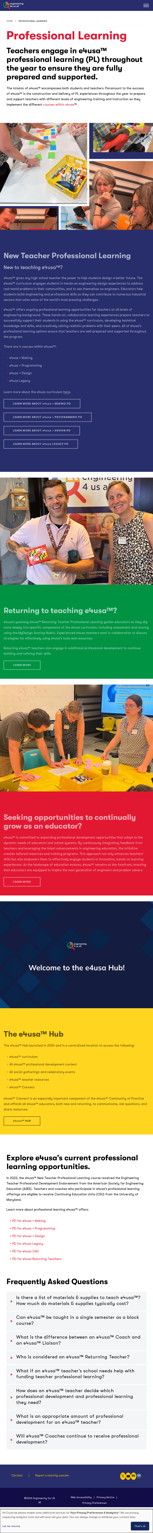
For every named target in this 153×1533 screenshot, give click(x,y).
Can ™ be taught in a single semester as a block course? (77, 1320)
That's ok (140, 1526)
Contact (17, 1475)
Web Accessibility (81, 1497)
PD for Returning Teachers (36, 1259)
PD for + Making (29, 1221)
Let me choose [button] (11, 1526)
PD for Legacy (27, 1243)
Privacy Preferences (94, 1502)
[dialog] (76, 1521)
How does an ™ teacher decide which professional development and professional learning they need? (74, 1396)
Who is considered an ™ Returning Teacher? (73, 1356)
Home (9, 21)
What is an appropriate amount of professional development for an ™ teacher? (69, 1419)
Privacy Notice (105, 1497)
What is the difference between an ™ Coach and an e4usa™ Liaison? (78, 1340)
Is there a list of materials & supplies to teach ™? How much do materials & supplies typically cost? (78, 1300)
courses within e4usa (58, 104)
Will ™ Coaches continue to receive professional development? (77, 1439)
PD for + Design (28, 1236)
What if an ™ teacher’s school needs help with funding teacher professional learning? (75, 1373)
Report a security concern (52, 1475)
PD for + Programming (33, 1228)
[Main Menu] (146, 5)
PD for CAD (25, 1251)
